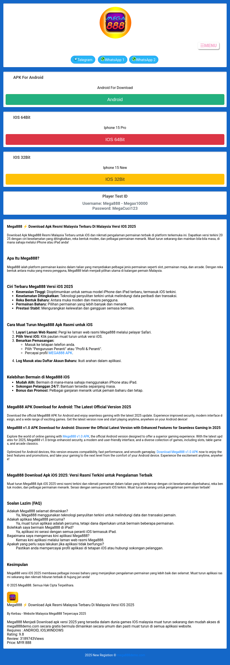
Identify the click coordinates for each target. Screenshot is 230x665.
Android (115, 99)
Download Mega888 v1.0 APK (177, 452)
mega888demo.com (131, 655)
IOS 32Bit (115, 179)
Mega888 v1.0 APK (76, 436)
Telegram (83, 59)
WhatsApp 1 (112, 59)
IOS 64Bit (115, 139)
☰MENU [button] (208, 45)
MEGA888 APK (60, 353)
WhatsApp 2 (144, 59)
